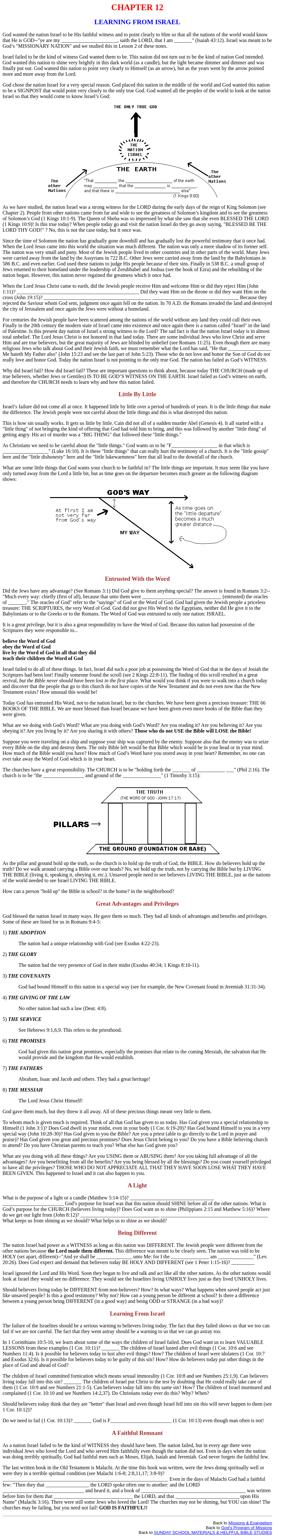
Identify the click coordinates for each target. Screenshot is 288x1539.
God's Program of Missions (246, 1527)
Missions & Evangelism (250, 1523)
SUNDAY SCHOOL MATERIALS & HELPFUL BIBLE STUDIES (213, 1532)
